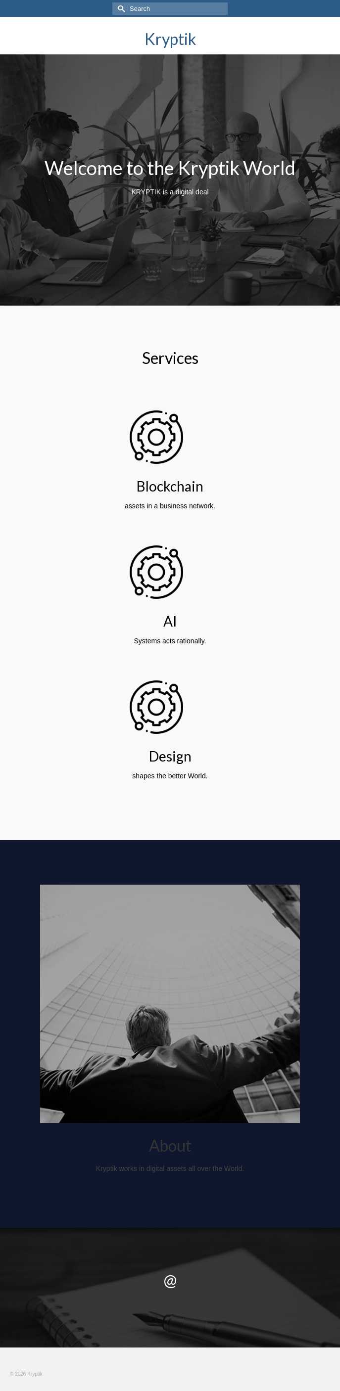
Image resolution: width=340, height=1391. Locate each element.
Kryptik (170, 38)
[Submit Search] (119, 8)
